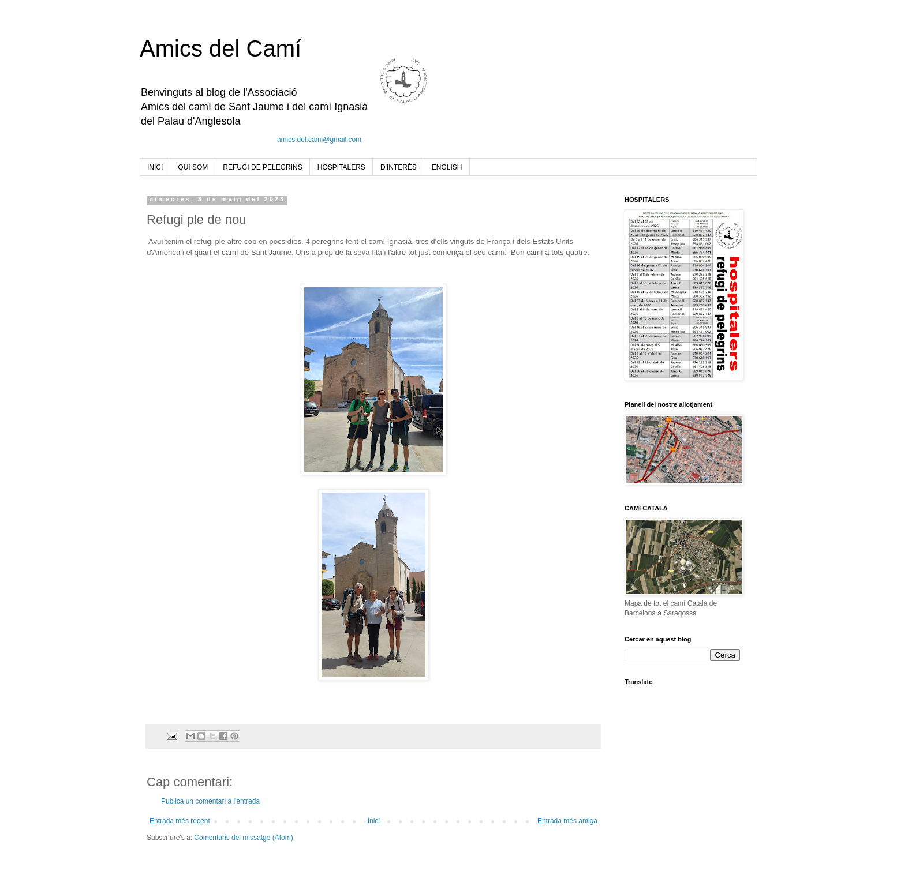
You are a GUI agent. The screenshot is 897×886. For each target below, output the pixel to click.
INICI (155, 167)
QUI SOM (193, 167)
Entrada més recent (180, 821)
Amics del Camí (220, 48)
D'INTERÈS (398, 167)
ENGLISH (447, 167)
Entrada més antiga (567, 821)
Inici (374, 821)
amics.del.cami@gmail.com (319, 140)
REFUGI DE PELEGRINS (262, 167)
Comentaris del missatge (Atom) (243, 838)
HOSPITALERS (341, 167)
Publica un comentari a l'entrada (210, 801)
